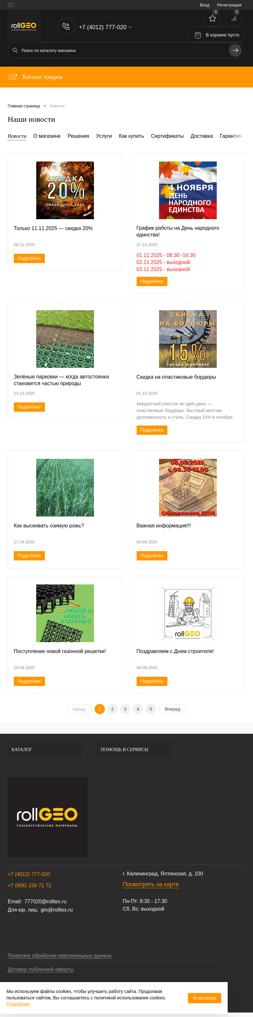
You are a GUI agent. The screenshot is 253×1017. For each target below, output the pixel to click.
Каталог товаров (35, 77)
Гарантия (230, 136)
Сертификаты (167, 136)
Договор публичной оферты (41, 969)
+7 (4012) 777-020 (29, 874)
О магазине (47, 136)
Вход (204, 5)
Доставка (202, 136)
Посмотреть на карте (151, 884)
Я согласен (204, 998)
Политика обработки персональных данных (60, 955)
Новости (17, 136)
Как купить (131, 136)
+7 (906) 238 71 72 (29, 885)
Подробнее (29, 258)
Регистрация (229, 5)
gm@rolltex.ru (57, 910)
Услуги (104, 136)
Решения (78, 136)
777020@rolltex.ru (45, 901)
